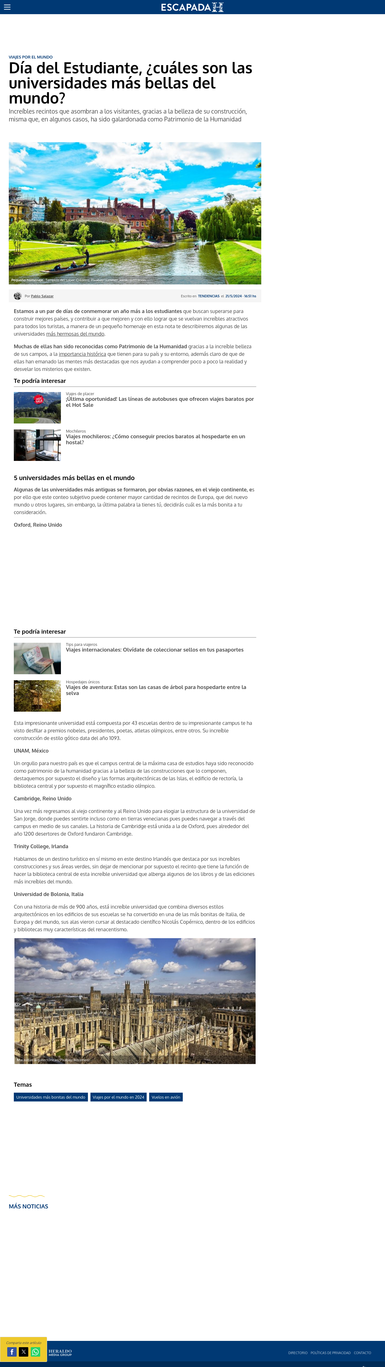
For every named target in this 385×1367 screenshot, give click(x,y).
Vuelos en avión (166, 1097)
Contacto (362, 1353)
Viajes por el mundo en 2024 (118, 1097)
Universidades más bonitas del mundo (50, 1097)
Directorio (297, 1353)
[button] (7, 7)
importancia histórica (82, 354)
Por (39, 296)
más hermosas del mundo (75, 334)
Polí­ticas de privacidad (331, 1353)
